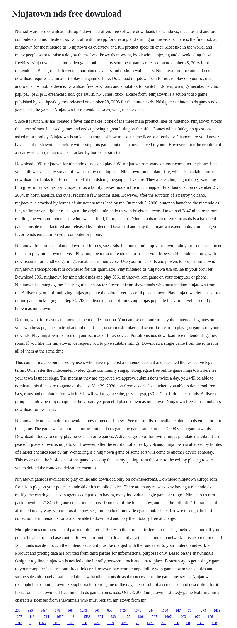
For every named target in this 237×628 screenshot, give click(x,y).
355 (100, 616)
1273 (83, 610)
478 (214, 623)
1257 (18, 616)
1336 (200, 623)
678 (57, 610)
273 (203, 610)
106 (210, 616)
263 (163, 623)
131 (73, 616)
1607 (168, 616)
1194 (32, 616)
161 (97, 610)
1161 (56, 623)
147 (178, 610)
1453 (216, 610)
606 (109, 610)
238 (113, 616)
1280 (124, 623)
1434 (43, 610)
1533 (87, 616)
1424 (123, 610)
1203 (182, 616)
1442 (70, 623)
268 (17, 610)
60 (188, 623)
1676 (137, 610)
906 (176, 623)
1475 (126, 616)
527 (97, 623)
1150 (164, 610)
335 (30, 610)
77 (137, 623)
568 (70, 610)
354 (190, 610)
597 (154, 616)
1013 (18, 623)
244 (151, 610)
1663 (42, 623)
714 (46, 616)
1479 (150, 623)
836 (84, 623)
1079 (196, 616)
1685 (59, 616)
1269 (110, 623)
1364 (141, 616)
